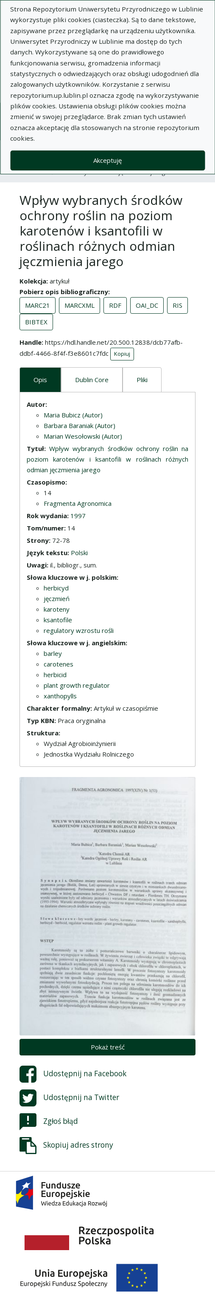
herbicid (55, 674)
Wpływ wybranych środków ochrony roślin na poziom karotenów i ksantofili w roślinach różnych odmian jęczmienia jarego (107, 459)
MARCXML (79, 305)
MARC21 (37, 305)
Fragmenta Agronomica (78, 503)
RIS (177, 305)
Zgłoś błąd (49, 1121)
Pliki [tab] (142, 379)
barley (53, 653)
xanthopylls (60, 696)
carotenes (58, 664)
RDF (115, 305)
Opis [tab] (40, 379)
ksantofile (58, 619)
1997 (78, 515)
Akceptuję (107, 160)
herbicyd (56, 588)
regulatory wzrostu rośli (79, 630)
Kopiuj (122, 353)
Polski (79, 552)
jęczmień (57, 598)
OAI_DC (147, 305)
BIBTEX (36, 322)
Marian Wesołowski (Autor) (83, 436)
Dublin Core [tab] (92, 379)
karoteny (57, 609)
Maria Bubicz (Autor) (73, 415)
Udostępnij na (73, 1074)
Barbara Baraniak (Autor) (79, 425)
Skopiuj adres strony (66, 1145)
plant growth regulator (77, 685)
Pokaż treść (108, 1047)
